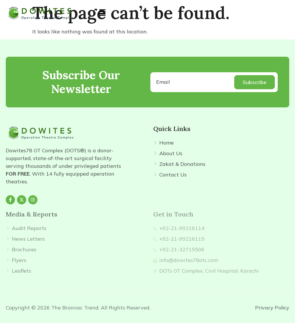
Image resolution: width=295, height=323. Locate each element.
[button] (102, 13)
